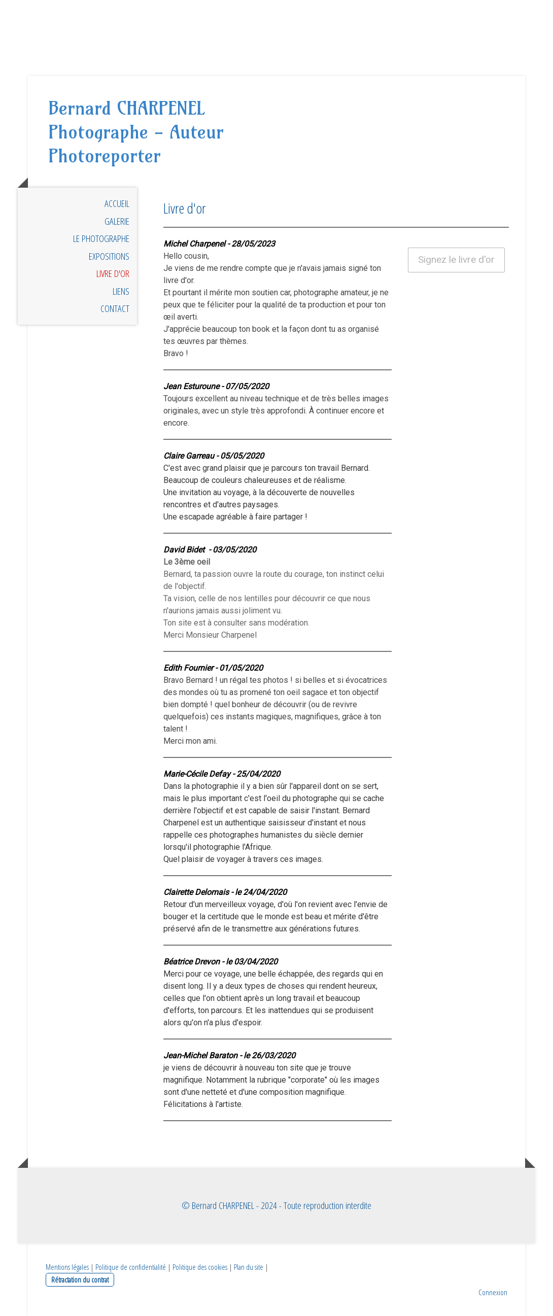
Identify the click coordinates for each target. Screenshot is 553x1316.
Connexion (492, 1292)
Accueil (117, 203)
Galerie (117, 221)
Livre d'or (112, 273)
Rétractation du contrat (80, 1279)
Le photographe (101, 238)
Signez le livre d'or (456, 259)
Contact (114, 308)
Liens (121, 291)
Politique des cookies (199, 1267)
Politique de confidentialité (130, 1267)
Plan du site (248, 1267)
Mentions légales (67, 1267)
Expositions (109, 256)
